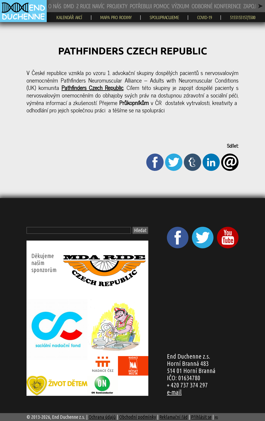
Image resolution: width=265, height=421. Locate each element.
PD (216, 417)
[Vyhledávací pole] (78, 230)
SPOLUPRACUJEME (164, 17)
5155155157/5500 (242, 17)
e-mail (174, 392)
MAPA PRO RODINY (116, 17)
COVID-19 (204, 17)
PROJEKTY (117, 6)
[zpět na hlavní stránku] (23, 20)
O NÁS (54, 6)
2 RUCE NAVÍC (90, 6)
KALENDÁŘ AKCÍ (69, 17)
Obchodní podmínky (137, 417)
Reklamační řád (173, 417)
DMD (68, 6)
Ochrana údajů (102, 417)
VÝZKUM (180, 6)
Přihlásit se (201, 417)
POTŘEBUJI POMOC (149, 6)
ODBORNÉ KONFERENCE (216, 6)
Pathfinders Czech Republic (92, 87)
